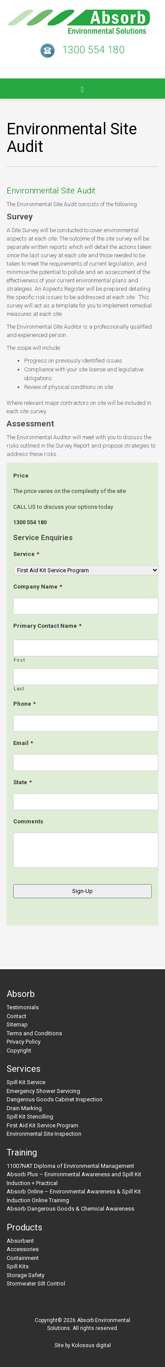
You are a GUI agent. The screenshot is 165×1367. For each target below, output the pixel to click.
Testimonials (23, 1007)
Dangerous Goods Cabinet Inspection (55, 1099)
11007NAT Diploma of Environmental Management (70, 1166)
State (22, 782)
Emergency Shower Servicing (43, 1091)
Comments (28, 821)
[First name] (85, 648)
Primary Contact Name (47, 625)
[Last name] (85, 676)
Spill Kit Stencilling (30, 1116)
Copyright (19, 1050)
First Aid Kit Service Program (42, 1125)
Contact (16, 1016)
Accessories (23, 1249)
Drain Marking (24, 1108)
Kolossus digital (91, 1345)
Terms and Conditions (34, 1033)
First (19, 660)
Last (19, 689)
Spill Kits (18, 1266)
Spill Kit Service (26, 1082)
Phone (24, 703)
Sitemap (17, 1024)
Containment (23, 1258)
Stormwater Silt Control (36, 1283)
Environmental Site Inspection (44, 1133)
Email (23, 743)
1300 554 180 (93, 50)
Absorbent (20, 1240)
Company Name (37, 586)
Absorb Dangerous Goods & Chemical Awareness (70, 1208)
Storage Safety (25, 1275)
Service (26, 554)
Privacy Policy (23, 1041)
